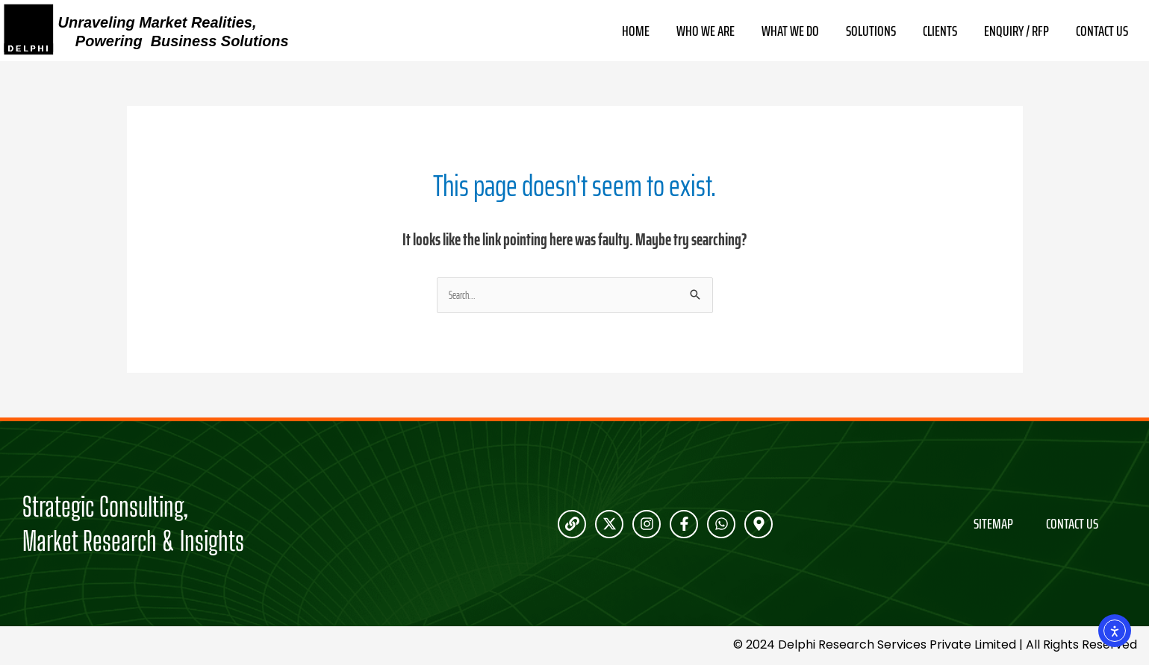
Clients (940, 31)
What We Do (790, 31)
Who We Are (705, 31)
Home (636, 31)
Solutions (871, 31)
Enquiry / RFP (1016, 31)
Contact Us (1102, 31)
